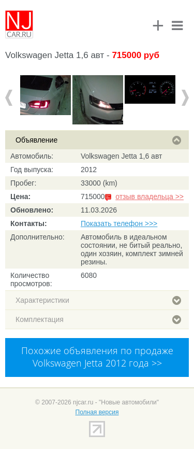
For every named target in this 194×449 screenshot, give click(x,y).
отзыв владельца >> (149, 196)
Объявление (98, 140)
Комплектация (98, 319)
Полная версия (97, 412)
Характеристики (98, 300)
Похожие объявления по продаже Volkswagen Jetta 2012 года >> (97, 356)
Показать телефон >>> (119, 223)
